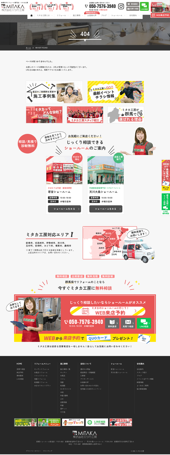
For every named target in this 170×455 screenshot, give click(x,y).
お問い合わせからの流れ (89, 386)
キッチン (63, 373)
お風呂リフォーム (40, 373)
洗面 (62, 383)
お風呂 (62, 376)
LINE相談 (20, 379)
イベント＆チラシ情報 (145, 379)
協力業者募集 (142, 389)
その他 (62, 412)
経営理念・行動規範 (87, 373)
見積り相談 (21, 370)
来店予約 (20, 373)
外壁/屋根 (64, 396)
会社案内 (140, 370)
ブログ (139, 376)
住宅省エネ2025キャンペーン (90, 389)
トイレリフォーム (40, 376)
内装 (62, 406)
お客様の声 (84, 383)
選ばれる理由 (85, 370)
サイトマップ (47, 452)
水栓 (62, 393)
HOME (19, 364)
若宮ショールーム (117, 370)
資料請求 (20, 376)
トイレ (62, 379)
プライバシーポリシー (33, 452)
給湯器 (62, 386)
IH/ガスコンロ (65, 389)
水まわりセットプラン (42, 386)
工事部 (82, 376)
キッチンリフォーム (41, 370)
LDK (61, 399)
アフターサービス (87, 379)
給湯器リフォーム (40, 383)
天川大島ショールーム (119, 373)
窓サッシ (63, 409)
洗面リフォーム (40, 379)
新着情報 (140, 383)
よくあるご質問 (142, 386)
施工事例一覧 (65, 370)
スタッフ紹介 (142, 373)
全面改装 (63, 403)
